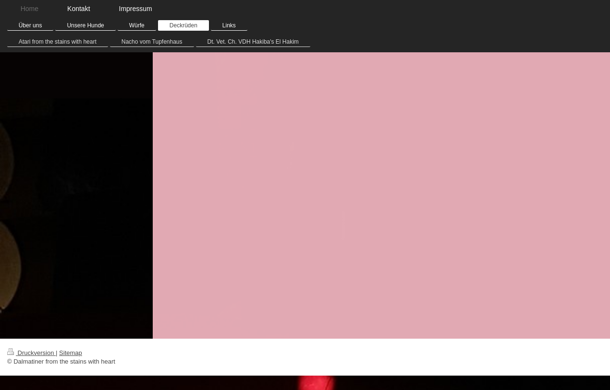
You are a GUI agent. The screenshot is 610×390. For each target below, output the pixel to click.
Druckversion (31, 352)
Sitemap (70, 352)
